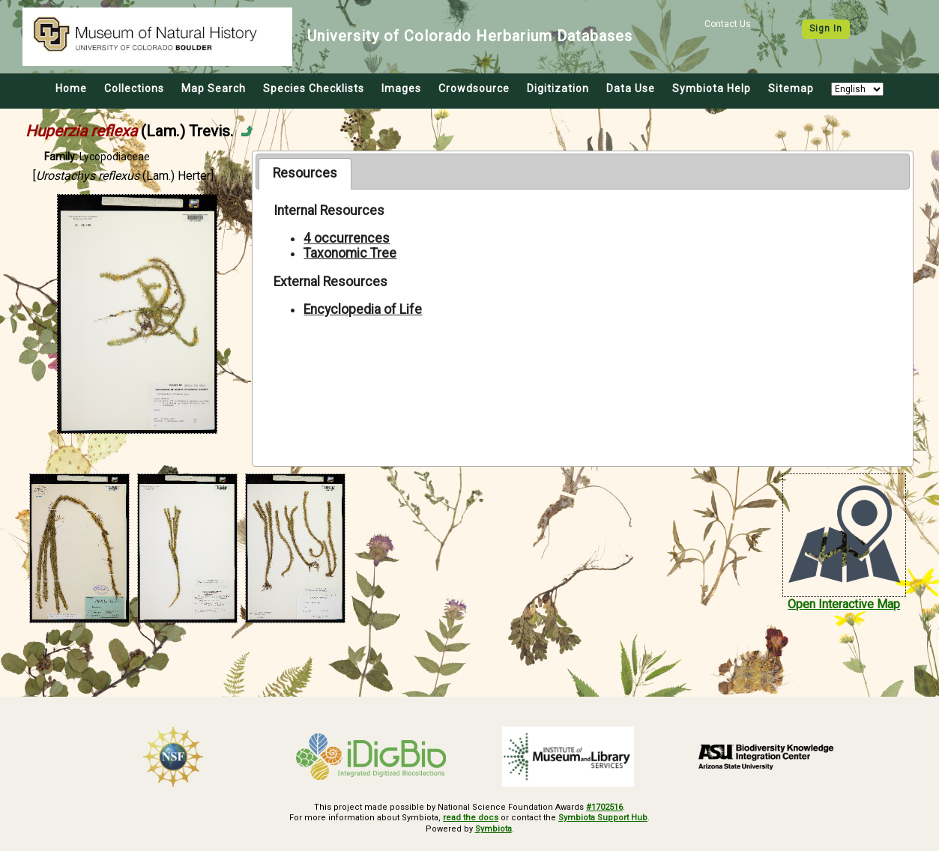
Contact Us (727, 24)
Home (71, 88)
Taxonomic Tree (350, 253)
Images (401, 88)
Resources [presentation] (305, 173)
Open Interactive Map (844, 604)
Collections (134, 88)
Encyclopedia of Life (363, 309)
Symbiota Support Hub (602, 818)
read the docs (470, 818)
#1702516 (604, 807)
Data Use (630, 88)
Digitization (558, 88)
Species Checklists (313, 88)
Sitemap (791, 88)
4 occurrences (347, 238)
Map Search (213, 88)
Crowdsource (474, 88)
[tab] (305, 174)
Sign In (825, 28)
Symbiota (493, 829)
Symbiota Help (711, 88)
